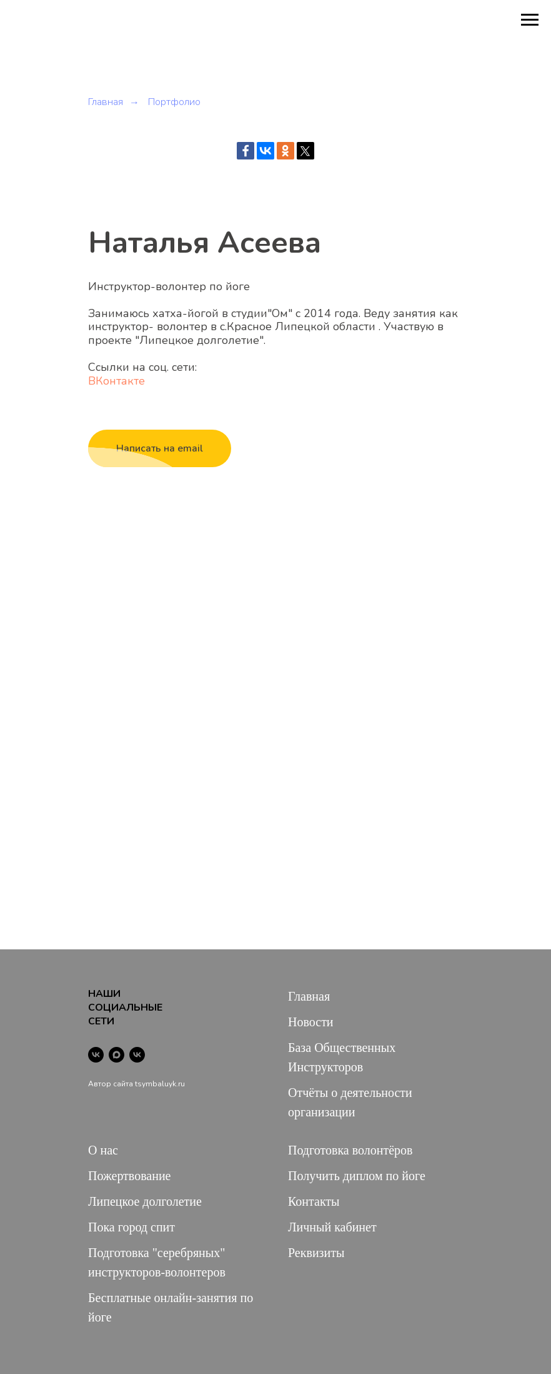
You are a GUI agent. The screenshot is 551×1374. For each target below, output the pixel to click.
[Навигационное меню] (530, 20)
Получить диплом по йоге (356, 1176)
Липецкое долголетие (145, 1201)
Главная (105, 102)
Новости (311, 1022)
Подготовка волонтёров (350, 1150)
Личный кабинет (332, 1227)
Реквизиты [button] (316, 1253)
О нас (103, 1150)
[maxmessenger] (116, 1055)
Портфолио (174, 102)
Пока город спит (131, 1227)
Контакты (314, 1201)
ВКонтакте (116, 380)
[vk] (96, 1055)
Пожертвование (129, 1176)
